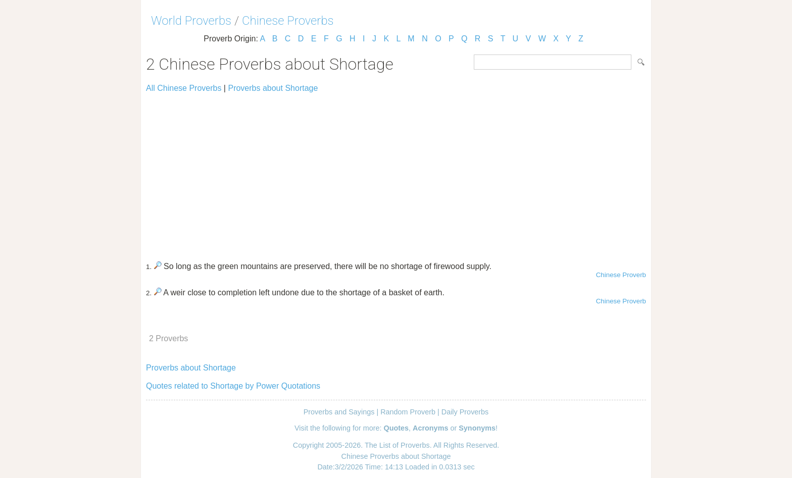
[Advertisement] (396, 172)
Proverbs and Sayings (339, 412)
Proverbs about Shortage (273, 88)
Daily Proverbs (465, 412)
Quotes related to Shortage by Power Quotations (233, 386)
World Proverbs (191, 21)
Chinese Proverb (621, 275)
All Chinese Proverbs (183, 88)
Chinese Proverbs (288, 21)
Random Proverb (407, 412)
